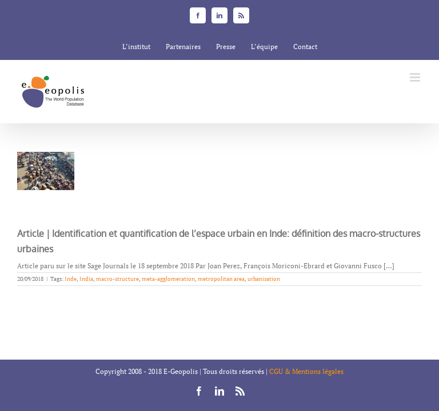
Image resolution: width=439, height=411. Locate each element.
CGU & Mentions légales (306, 371)
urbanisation (264, 279)
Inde (71, 279)
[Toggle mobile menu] (416, 77)
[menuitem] (136, 46)
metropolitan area (221, 279)
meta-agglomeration (168, 279)
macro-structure (117, 279)
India (86, 279)
